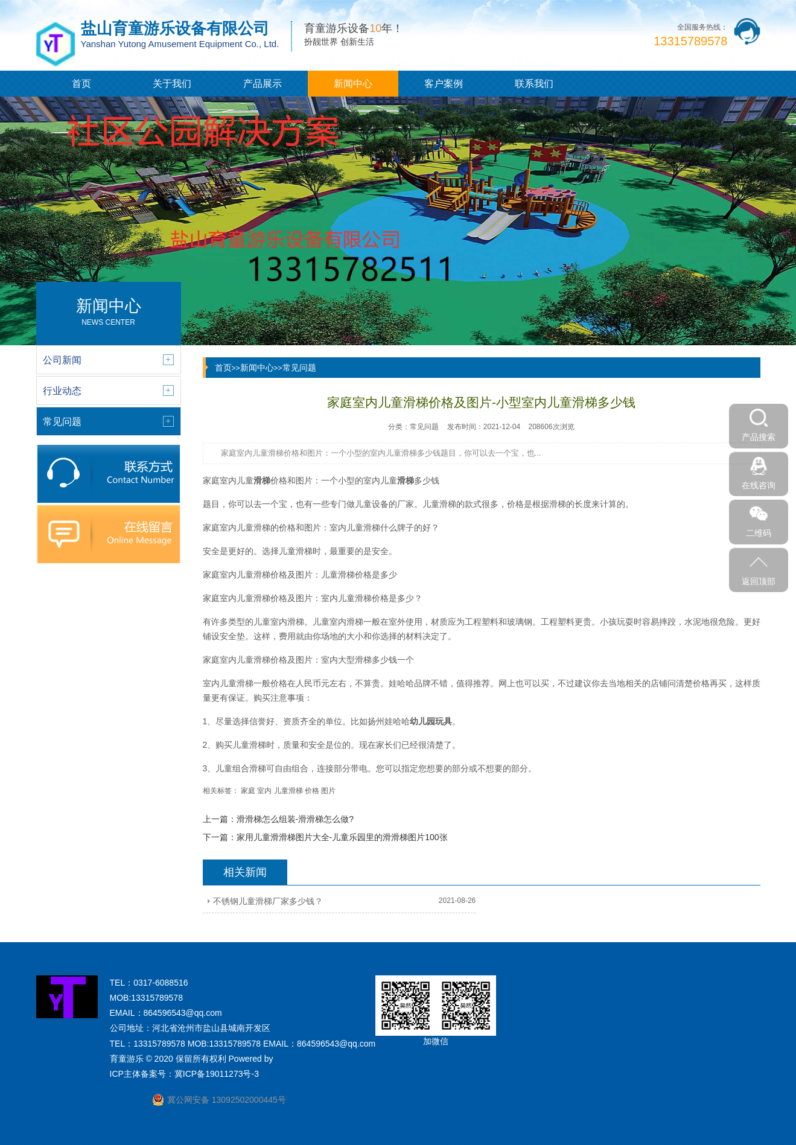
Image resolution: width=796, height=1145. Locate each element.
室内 (264, 790)
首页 (81, 83)
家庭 (248, 790)
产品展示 (262, 83)
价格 (312, 790)
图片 (328, 790)
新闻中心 (353, 83)
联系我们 (534, 83)
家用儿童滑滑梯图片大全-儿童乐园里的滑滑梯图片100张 (342, 837)
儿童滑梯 (288, 790)
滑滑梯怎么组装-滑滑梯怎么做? (295, 819)
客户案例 (443, 83)
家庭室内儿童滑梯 (236, 527)
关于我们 (172, 83)
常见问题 (299, 367)
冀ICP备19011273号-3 (216, 1074)
